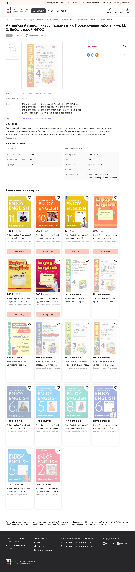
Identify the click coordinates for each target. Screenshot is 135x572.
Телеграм (108, 543)
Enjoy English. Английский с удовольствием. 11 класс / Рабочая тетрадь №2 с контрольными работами (19, 300)
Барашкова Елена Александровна (37, 93)
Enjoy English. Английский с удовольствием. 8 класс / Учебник (76, 427)
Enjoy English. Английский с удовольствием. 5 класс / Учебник (47, 427)
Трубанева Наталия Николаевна (106, 241)
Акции (51, 11)
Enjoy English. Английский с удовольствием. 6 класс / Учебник (19, 427)
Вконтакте (123, 543)
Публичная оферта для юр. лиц (77, 546)
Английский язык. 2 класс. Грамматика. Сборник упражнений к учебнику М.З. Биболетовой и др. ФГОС (105, 300)
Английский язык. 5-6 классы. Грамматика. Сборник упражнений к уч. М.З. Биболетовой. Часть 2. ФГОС (46, 363)
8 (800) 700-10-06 (111, 3)
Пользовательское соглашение (77, 538)
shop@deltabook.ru (55, 3)
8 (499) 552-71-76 (76, 3)
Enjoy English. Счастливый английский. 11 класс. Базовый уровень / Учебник (19, 237)
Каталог (40, 11)
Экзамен (25, 98)
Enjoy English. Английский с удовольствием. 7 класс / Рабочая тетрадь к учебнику (47, 300)
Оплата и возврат (43, 550)
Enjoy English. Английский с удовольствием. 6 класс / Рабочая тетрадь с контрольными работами (105, 427)
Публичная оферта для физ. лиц (77, 542)
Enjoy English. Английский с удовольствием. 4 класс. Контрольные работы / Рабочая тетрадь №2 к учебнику (105, 237)
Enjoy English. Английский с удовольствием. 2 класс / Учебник (47, 490)
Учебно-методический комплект (36, 118)
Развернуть (11, 138)
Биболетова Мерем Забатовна (19, 241)
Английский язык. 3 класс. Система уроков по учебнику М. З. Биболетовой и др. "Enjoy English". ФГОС (19, 363)
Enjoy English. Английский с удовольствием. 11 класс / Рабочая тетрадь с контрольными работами (77, 237)
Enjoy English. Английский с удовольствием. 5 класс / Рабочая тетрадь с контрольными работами (19, 490)
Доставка (61, 11)
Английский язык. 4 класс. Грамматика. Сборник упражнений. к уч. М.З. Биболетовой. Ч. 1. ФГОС (77, 300)
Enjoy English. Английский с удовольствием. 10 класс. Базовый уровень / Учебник (47, 237)
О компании (40, 538)
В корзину (19, 251)
